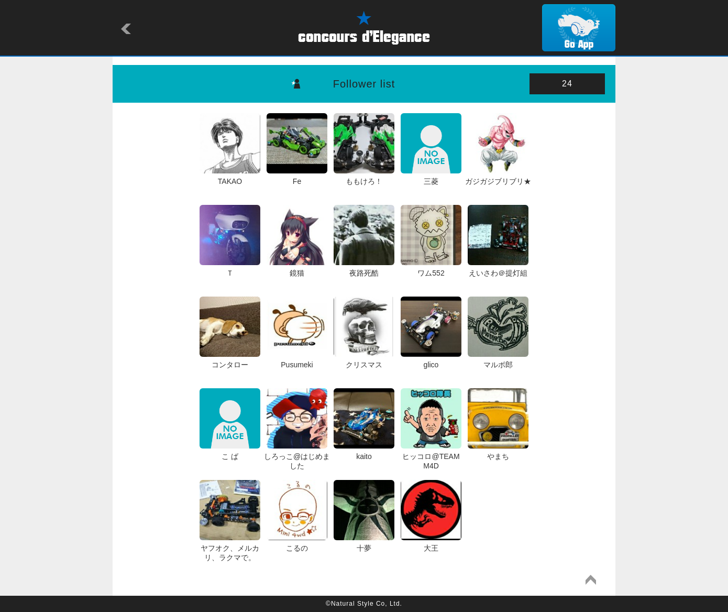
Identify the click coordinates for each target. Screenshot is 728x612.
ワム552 (431, 268)
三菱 (431, 176)
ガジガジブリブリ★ (498, 176)
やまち (498, 452)
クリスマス (364, 360)
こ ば (230, 452)
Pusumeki (297, 360)
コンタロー (230, 360)
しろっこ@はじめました (297, 456)
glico (431, 360)
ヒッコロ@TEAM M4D (431, 456)
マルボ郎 (498, 360)
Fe (297, 176)
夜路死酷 (364, 268)
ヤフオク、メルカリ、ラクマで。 (230, 548)
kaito (364, 452)
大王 (431, 543)
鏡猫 (297, 268)
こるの (297, 543)
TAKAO (230, 176)
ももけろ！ (364, 176)
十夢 (364, 543)
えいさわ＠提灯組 (498, 268)
